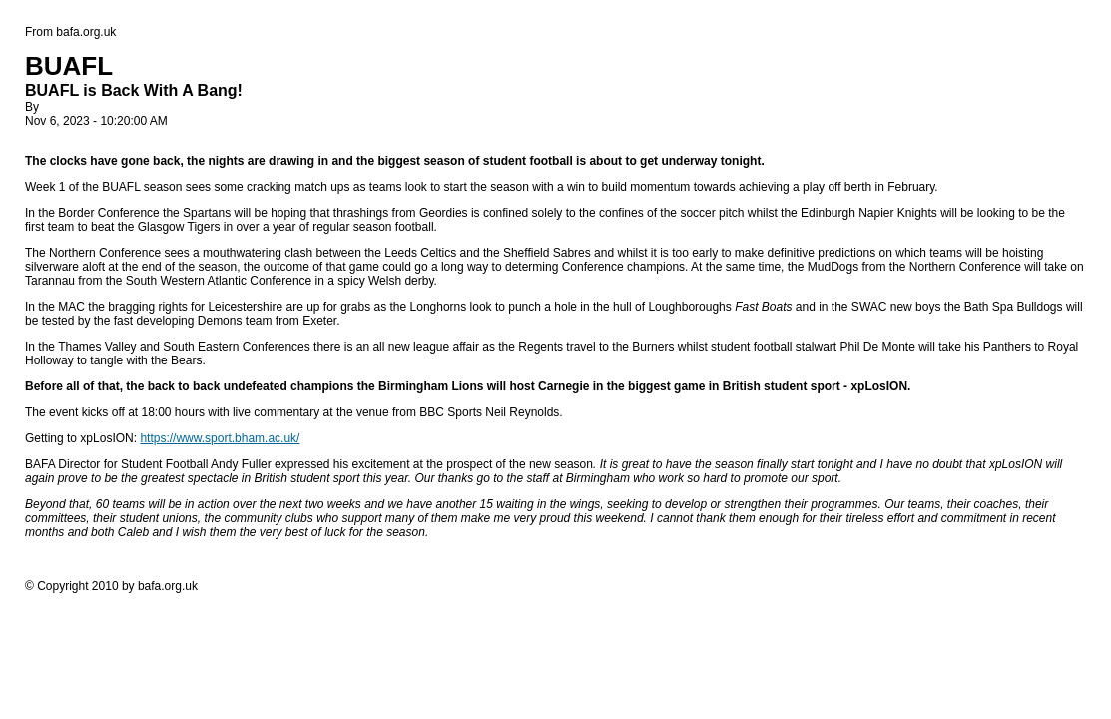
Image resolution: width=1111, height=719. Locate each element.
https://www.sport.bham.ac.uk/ (219, 438)
